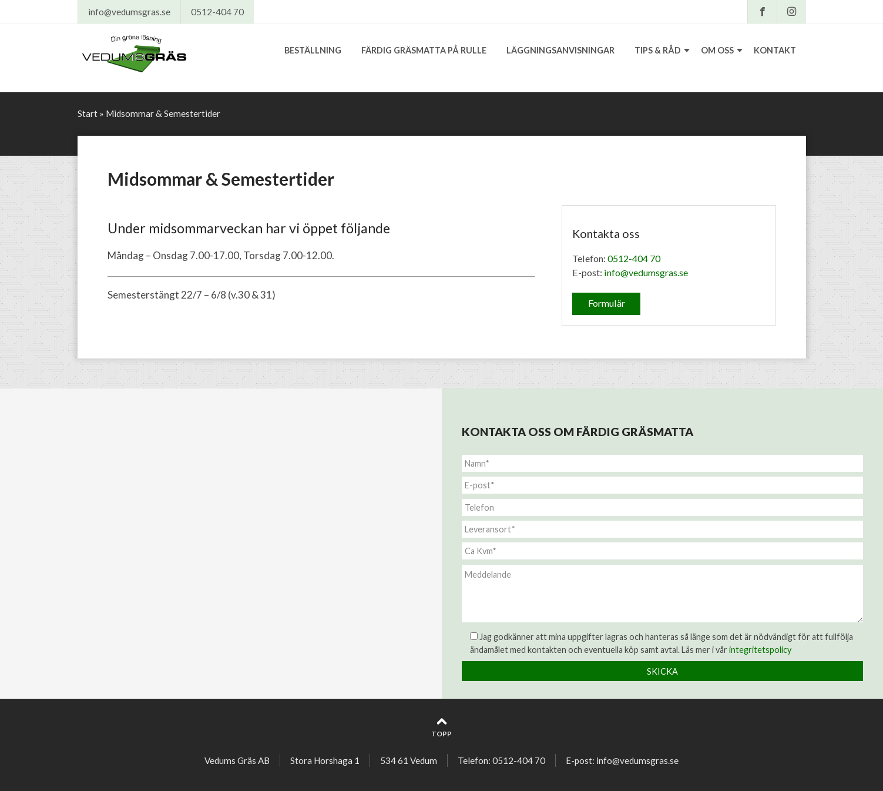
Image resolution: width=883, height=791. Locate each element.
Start (88, 113)
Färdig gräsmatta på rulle (423, 50)
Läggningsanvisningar (560, 50)
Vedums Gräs (152, 55)
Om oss (717, 50)
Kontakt (775, 50)
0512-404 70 (217, 11)
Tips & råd (657, 50)
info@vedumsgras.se (129, 11)
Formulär (606, 303)
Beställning (312, 50)
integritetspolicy (760, 650)
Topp (441, 727)
